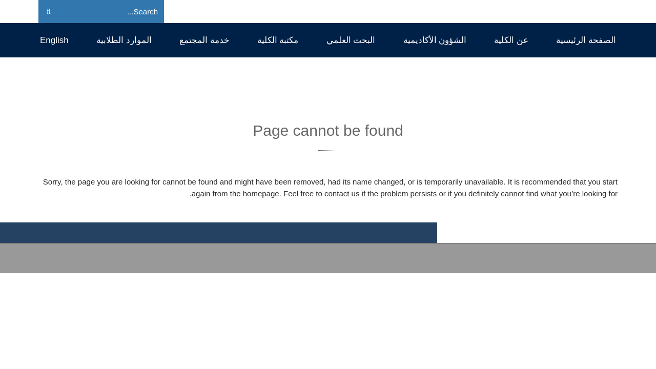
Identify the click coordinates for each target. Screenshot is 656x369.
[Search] (117, 11)
